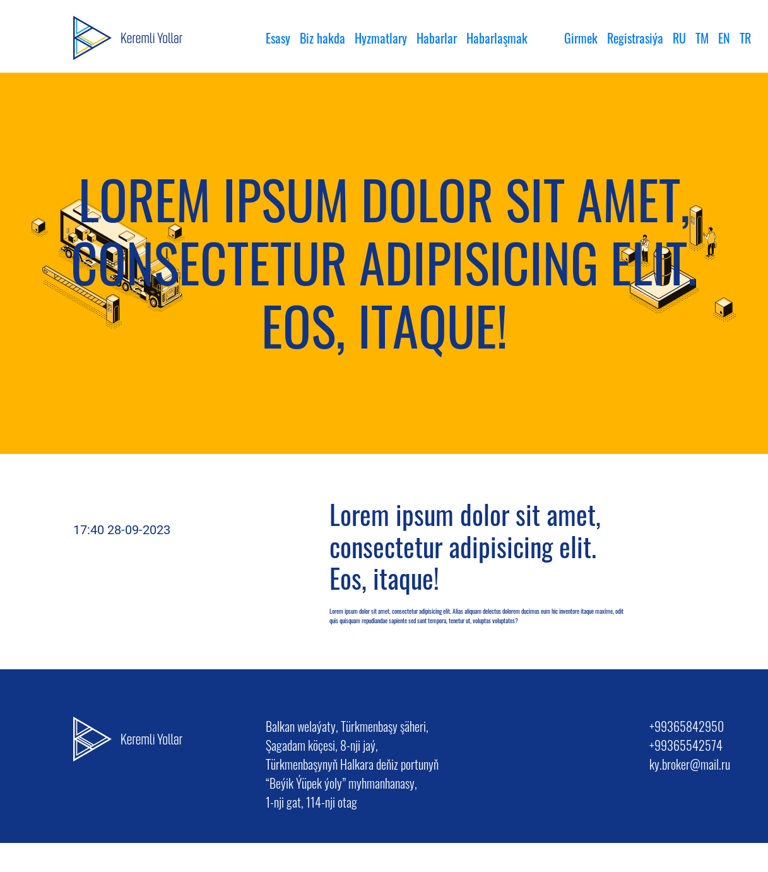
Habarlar (436, 37)
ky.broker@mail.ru (689, 764)
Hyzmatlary (381, 37)
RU (679, 37)
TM (702, 37)
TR (745, 37)
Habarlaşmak (497, 37)
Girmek (581, 37)
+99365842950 (686, 726)
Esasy (278, 37)
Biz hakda (322, 37)
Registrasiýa (635, 37)
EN (724, 37)
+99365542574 (686, 745)
